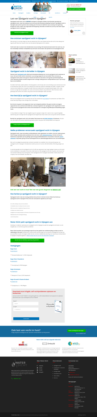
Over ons (56, 377)
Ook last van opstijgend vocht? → (22, 34)
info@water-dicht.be (74, 374)
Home (14, 13)
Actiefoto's (73, 13)
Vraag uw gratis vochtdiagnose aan (75, 9)
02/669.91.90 (14, 284)
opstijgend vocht (22, 75)
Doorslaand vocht (56, 13)
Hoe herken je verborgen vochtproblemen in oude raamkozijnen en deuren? (77, 62)
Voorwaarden (23, 414)
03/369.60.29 (14, 274)
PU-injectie (65, 13)
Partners (46, 414)
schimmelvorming (47, 137)
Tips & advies (56, 375)
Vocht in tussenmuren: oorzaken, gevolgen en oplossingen (80, 71)
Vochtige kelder (45, 13)
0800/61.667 (57, 191)
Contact (80, 13)
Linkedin (39, 367)
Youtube (39, 369)
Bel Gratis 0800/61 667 (74, 5)
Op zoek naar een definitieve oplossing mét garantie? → (28, 242)
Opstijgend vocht (22, 13)
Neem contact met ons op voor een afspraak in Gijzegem (40, 237)
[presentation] (23, 313)
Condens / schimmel (33, 13)
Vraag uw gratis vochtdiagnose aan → (23, 126)
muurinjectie (46, 99)
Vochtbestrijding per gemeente (37, 414)
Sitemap (28, 414)
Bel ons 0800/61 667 (81, 333)
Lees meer (72, 28)
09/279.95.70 (14, 253)
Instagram (40, 371)
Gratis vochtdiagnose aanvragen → (76, 330)
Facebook (40, 365)
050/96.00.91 (14, 263)
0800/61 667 (17, 378)
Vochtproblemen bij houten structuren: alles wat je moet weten (81, 79)
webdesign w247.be (81, 414)
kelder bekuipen (48, 119)
